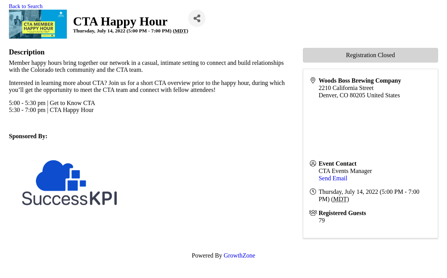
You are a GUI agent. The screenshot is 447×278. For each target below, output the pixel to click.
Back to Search (25, 6)
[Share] (197, 18)
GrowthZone (239, 255)
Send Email (333, 178)
